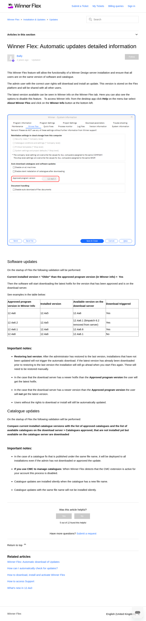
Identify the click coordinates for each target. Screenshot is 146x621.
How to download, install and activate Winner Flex (36, 574)
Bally (20, 55)
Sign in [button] (131, 6)
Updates (53, 19)
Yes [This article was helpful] (64, 516)
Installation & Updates (34, 19)
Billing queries (115, 6)
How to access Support (20, 581)
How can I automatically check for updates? (32, 568)
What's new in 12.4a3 (19, 587)
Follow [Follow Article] (132, 57)
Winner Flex (13, 19)
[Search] (112, 19)
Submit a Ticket (80, 6)
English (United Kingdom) (122, 613)
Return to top (17, 545)
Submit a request (86, 533)
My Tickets (98, 6)
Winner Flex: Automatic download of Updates (33, 561)
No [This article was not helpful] (82, 516)
